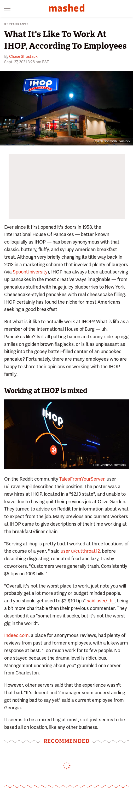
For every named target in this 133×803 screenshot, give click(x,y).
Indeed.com (16, 635)
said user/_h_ (101, 601)
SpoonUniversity (30, 272)
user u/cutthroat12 (80, 551)
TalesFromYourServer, (82, 479)
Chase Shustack (23, 56)
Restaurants (16, 24)
